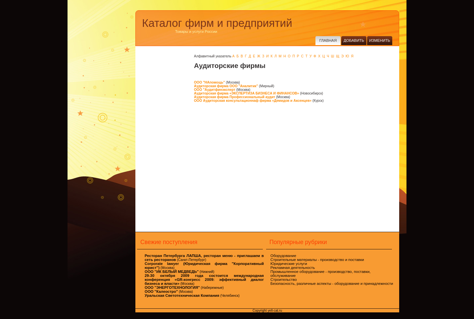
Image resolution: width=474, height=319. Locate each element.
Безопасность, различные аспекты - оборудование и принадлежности (331, 284)
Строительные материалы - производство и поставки (317, 260)
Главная (328, 40)
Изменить (379, 40)
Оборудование (283, 256)
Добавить (354, 40)
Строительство (283, 280)
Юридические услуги (288, 264)
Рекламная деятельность (292, 268)
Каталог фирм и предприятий (217, 23)
